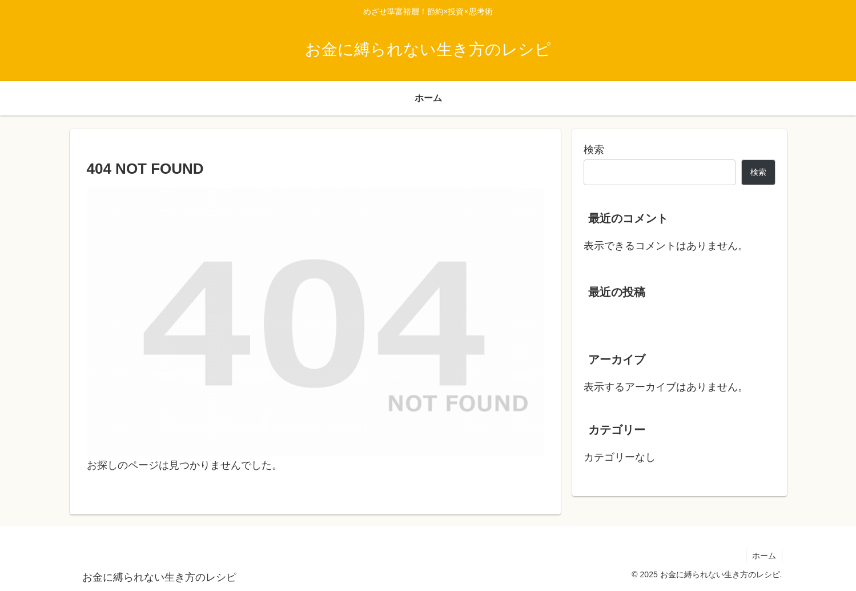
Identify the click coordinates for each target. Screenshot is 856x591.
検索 (594, 149)
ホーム (764, 555)
